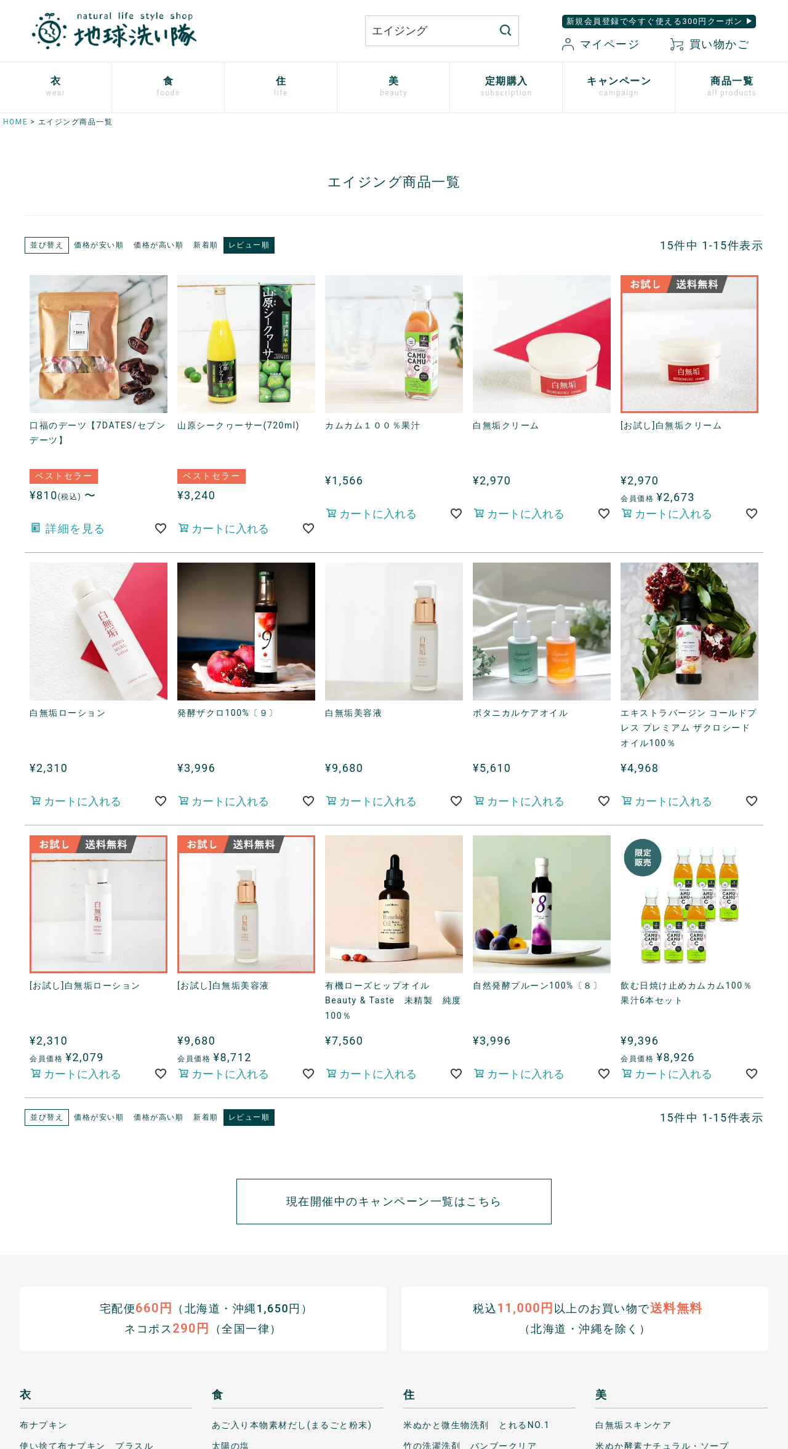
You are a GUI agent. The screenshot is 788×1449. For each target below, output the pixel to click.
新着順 (206, 245)
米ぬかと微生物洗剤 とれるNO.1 (476, 1424)
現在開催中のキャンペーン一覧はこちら (394, 1201)
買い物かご (709, 44)
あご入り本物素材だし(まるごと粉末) (292, 1424)
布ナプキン (44, 1424)
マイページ (601, 44)
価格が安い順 (99, 245)
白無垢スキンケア (633, 1424)
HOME (15, 122)
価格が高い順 (158, 245)
